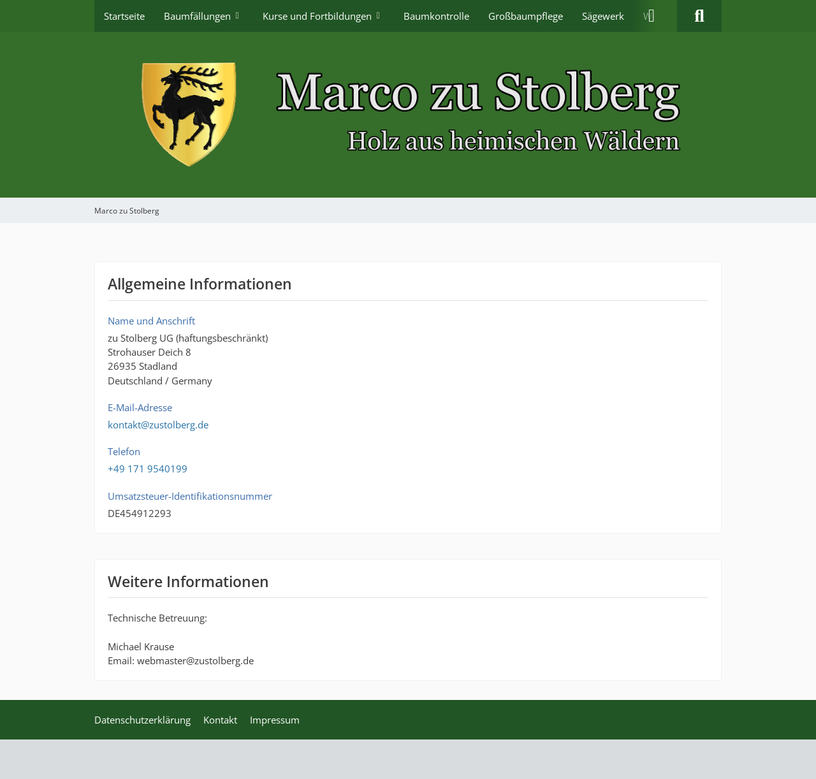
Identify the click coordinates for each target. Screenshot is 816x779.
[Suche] (699, 16)
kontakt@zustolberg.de (158, 424)
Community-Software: (408, 759)
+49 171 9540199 (147, 468)
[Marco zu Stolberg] (408, 114)
